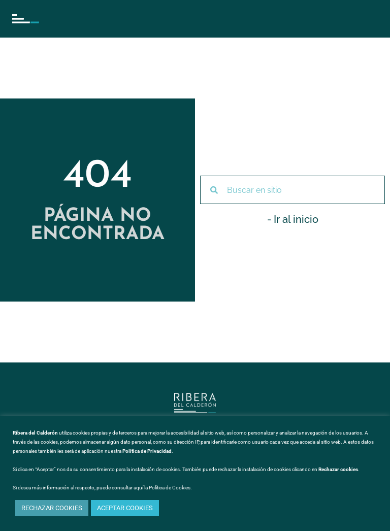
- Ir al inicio (292, 219)
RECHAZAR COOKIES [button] (51, 508)
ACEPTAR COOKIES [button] (125, 508)
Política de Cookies (169, 487)
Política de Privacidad (147, 451)
